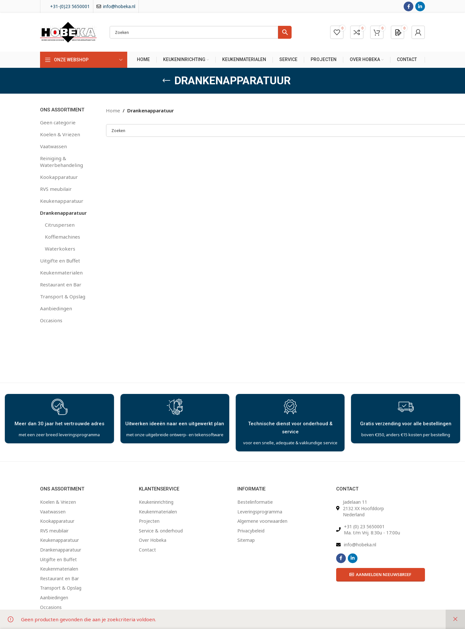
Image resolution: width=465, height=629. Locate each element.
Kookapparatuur (59, 177)
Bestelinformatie (255, 502)
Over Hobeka (152, 540)
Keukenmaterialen (61, 272)
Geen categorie (58, 122)
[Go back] (166, 80)
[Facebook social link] (408, 6)
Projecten (149, 521)
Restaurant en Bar (60, 284)
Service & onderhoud (161, 531)
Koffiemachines (62, 236)
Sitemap (246, 540)
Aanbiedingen (56, 308)
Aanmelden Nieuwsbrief (380, 574)
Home (113, 110)
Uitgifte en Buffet (60, 260)
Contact (147, 550)
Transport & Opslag (62, 296)
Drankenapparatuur (63, 213)
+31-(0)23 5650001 (70, 6)
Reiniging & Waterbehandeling (61, 161)
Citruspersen (60, 225)
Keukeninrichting (156, 502)
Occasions (51, 320)
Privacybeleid (250, 531)
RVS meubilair (56, 189)
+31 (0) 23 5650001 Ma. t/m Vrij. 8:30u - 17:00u (372, 529)
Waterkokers (60, 248)
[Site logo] (68, 31)
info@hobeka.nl (119, 6)
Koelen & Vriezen (60, 134)
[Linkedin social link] (420, 6)
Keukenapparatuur (61, 201)
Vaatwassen (53, 146)
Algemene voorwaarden (262, 521)
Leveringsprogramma (259, 512)
